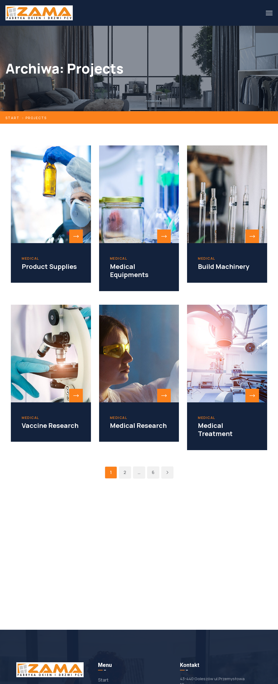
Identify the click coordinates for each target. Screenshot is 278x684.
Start (12, 118)
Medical (30, 258)
